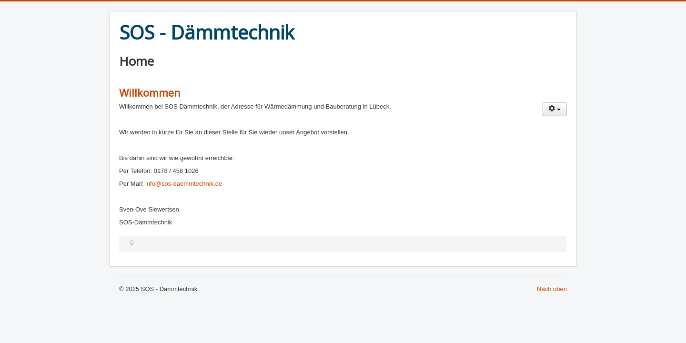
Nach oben (552, 289)
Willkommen (150, 92)
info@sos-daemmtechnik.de (183, 183)
